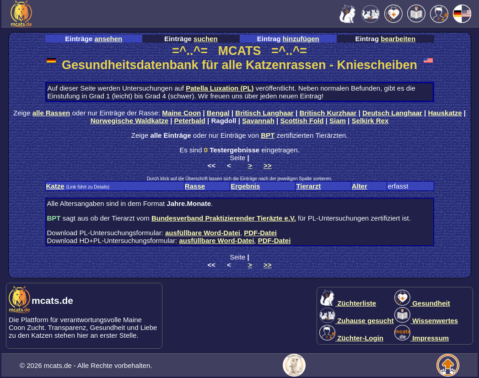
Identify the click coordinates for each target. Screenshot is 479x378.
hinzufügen (301, 39)
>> (268, 165)
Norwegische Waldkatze (129, 120)
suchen (206, 39)
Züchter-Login (351, 338)
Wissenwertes (426, 320)
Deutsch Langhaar (392, 113)
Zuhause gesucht (356, 320)
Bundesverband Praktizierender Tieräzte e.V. (223, 218)
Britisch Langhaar (264, 113)
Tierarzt (308, 186)
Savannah (258, 120)
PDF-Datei (260, 233)
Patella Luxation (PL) (219, 88)
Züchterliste (347, 303)
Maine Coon (181, 113)
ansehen (108, 39)
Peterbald (189, 120)
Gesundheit (422, 303)
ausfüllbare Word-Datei (202, 233)
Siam (337, 120)
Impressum (421, 338)
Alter (359, 186)
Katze (55, 186)
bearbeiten (398, 39)
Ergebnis (245, 186)
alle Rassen (51, 113)
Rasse (195, 186)
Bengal (218, 113)
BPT (267, 135)
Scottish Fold (301, 120)
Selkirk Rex (369, 120)
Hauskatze (445, 113)
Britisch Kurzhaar (327, 113)
